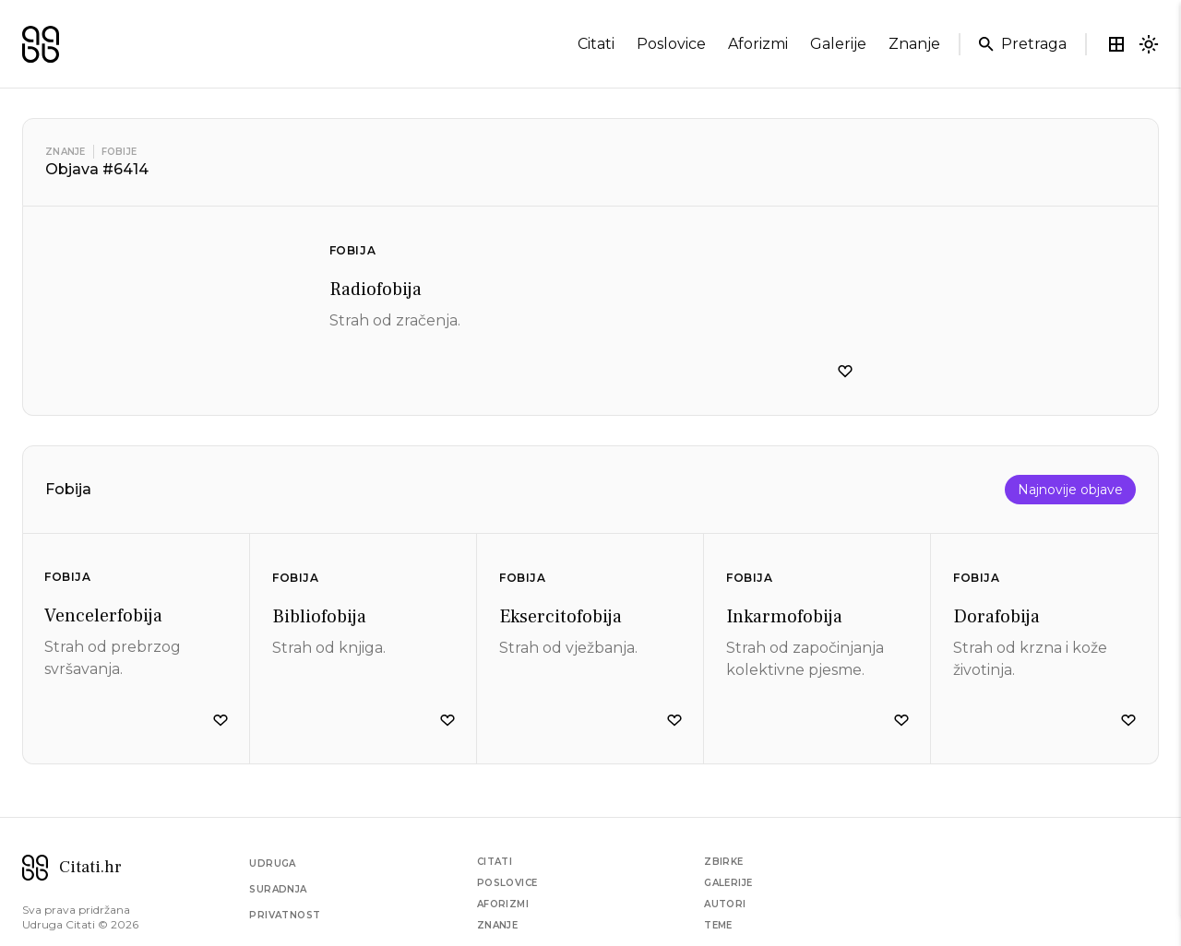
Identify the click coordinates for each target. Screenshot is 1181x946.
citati (596, 44)
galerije (838, 44)
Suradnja (277, 889)
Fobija (352, 250)
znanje (914, 44)
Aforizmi (503, 904)
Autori (725, 904)
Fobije (119, 152)
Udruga (272, 863)
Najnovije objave (1070, 489)
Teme (718, 925)
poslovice (671, 44)
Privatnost (284, 915)
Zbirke (723, 862)
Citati (494, 862)
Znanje (65, 152)
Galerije (728, 883)
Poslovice (507, 883)
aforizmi (758, 44)
